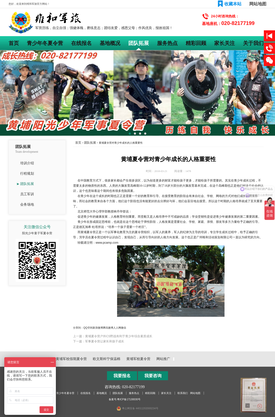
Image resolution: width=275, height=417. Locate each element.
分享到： (78, 327)
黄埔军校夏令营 (138, 359)
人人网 (117, 327)
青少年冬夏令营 (45, 43)
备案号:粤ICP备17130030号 (125, 399)
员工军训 (27, 194)
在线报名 (81, 43)
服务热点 (167, 43)
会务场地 (27, 204)
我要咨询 (153, 375)
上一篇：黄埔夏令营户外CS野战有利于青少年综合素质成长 (112, 336)
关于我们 (253, 43)
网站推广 (163, 359)
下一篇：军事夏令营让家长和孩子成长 (98, 341)
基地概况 (110, 43)
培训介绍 (27, 163)
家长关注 (224, 43)
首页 (14, 43)
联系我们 (182, 393)
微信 (123, 327)
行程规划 (27, 173)
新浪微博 (98, 327)
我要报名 (122, 375)
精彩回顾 (196, 43)
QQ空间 (88, 327)
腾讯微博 (108, 327)
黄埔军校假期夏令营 (71, 359)
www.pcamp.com (107, 242)
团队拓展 (138, 43)
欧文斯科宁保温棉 (106, 359)
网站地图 (257, 4)
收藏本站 (232, 4)
